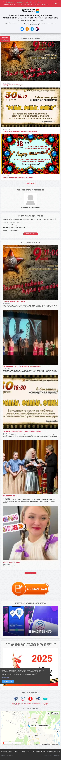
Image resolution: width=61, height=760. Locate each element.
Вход (16, 751)
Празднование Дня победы (13, 85)
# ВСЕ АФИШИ (30, 183)
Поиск (55, 3)
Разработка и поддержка (52, 755)
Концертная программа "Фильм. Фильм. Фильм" (20, 131)
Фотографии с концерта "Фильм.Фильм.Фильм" (22, 366)
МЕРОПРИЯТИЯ (30, 2)
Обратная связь (30, 233)
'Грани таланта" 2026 (11, 562)
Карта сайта (25, 751)
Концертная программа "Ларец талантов (18, 178)
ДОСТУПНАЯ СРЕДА (9, 4)
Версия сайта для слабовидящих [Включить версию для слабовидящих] (5, 39)
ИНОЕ (39, 2)
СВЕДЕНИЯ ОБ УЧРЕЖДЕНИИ (15, 2)
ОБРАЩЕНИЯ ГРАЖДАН (25, 4)
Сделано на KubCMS (7, 755)
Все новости (30, 573)
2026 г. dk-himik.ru (6, 751)
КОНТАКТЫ (44, 4)
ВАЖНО (36, 4)
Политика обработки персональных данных (46, 751)
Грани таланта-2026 (11, 496)
